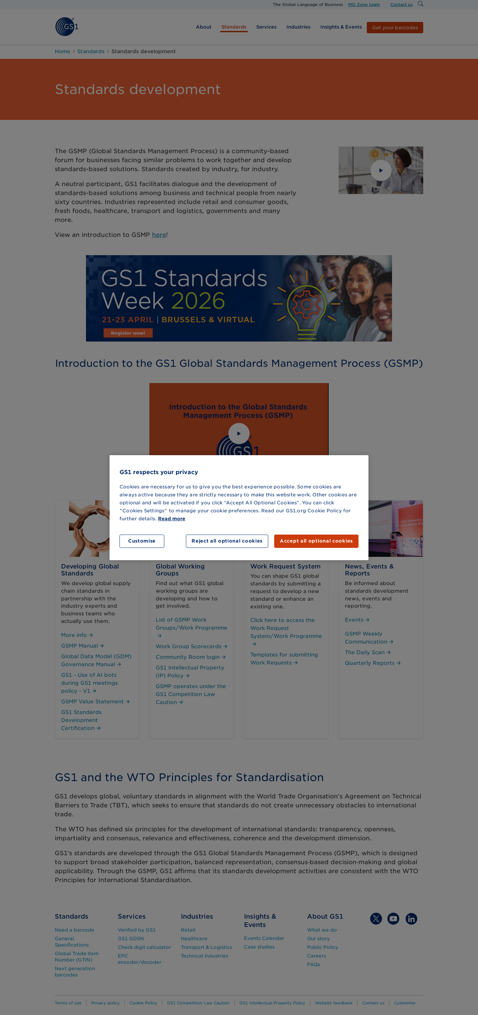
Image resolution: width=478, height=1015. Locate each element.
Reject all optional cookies (227, 541)
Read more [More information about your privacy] (171, 518)
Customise (142, 541)
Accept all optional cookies (316, 541)
